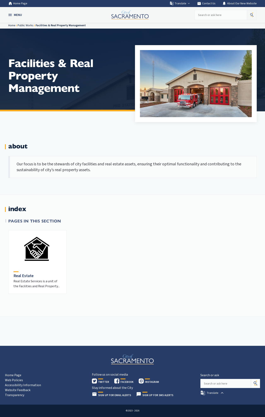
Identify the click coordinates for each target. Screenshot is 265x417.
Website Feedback (17, 390)
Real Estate (23, 276)
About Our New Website (239, 3)
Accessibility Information (23, 385)
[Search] (255, 383)
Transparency (14, 395)
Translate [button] (180, 3)
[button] (15, 15)
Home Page (17, 3)
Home (12, 25)
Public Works (26, 25)
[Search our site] (221, 15)
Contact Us (206, 3)
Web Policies (14, 380)
